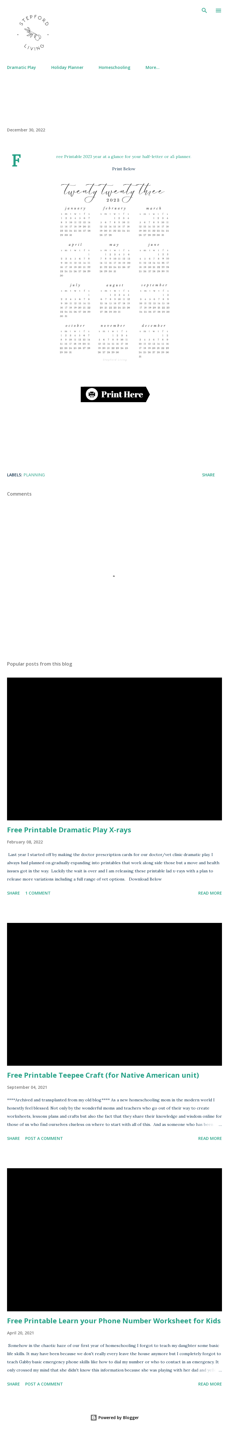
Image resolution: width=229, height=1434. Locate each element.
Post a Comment (44, 1138)
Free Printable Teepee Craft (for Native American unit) (103, 1075)
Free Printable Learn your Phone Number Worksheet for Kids (114, 1320)
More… (153, 67)
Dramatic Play (21, 67)
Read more (210, 893)
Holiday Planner (67, 67)
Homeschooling (114, 67)
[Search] (204, 10)
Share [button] (208, 475)
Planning (34, 475)
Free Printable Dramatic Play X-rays (69, 829)
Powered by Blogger (114, 1417)
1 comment (38, 893)
